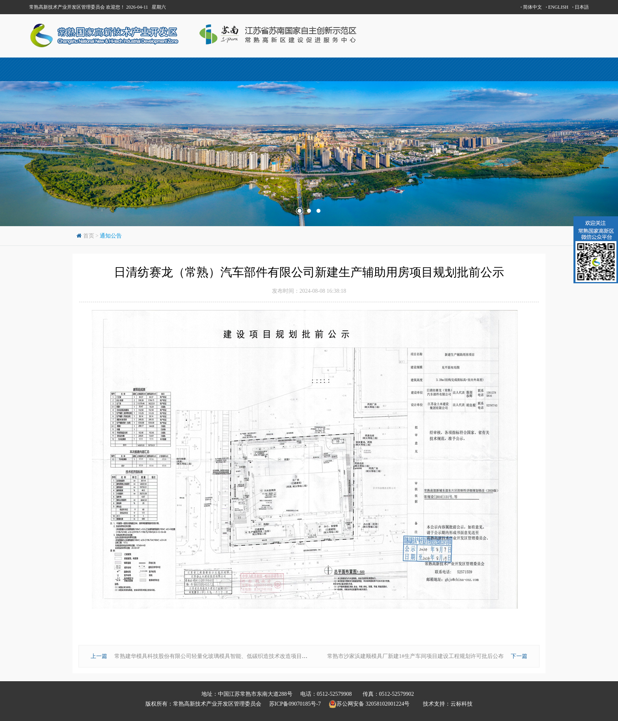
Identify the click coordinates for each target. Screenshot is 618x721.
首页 (59, 69)
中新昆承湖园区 (358, 69)
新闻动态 (478, 69)
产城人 (238, 69)
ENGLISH (557, 7)
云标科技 (461, 704)
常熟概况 (119, 69)
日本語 (580, 7)
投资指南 (418, 69)
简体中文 (531, 7)
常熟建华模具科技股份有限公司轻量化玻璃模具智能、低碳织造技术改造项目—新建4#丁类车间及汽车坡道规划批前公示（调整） (271, 656)
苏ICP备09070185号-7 (295, 704)
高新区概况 (179, 69)
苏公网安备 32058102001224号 (372, 704)
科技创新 (299, 69)
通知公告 (111, 236)
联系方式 (538, 69)
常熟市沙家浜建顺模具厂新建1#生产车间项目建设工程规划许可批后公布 (415, 656)
